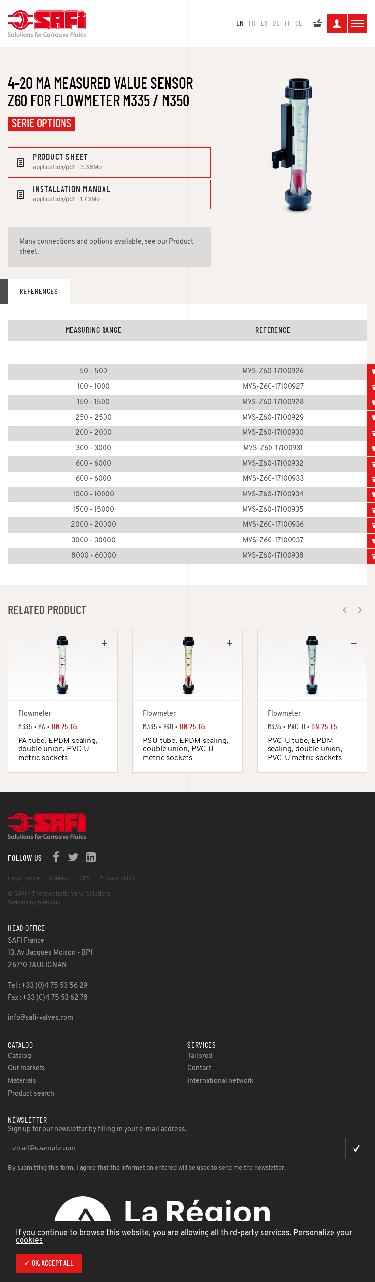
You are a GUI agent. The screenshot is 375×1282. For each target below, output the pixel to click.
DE (276, 23)
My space (337, 25)
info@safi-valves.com (40, 1018)
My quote (317, 25)
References (39, 291)
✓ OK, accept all (49, 1263)
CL (298, 23)
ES (264, 23)
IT (287, 23)
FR (252, 23)
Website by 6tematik (34, 903)
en (240, 23)
